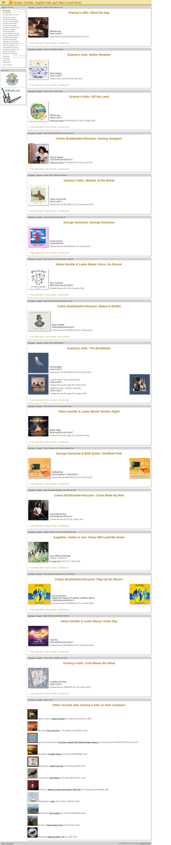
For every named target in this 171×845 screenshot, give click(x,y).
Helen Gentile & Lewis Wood (60, 285)
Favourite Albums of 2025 (11, 14)
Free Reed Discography (10, 23)
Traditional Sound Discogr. (11, 49)
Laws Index (6, 60)
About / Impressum (7, 843)
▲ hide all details (63, 43)
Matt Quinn (72, 474)
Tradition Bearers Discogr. (11, 47)
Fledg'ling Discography (10, 19)
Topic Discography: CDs (10, 45)
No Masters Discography (10, 37)
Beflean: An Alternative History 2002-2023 (64, 790)
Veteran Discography (9, 51)
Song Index (6, 56)
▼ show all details (51, 43)
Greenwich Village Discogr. (11, 27)
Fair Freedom (54, 813)
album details (39, 43)
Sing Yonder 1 (55, 778)
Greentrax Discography (10, 25)
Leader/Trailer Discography (11, 33)
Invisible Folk (55, 561)
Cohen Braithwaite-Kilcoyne (60, 159)
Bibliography (7, 62)
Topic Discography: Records (11, 43)
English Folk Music (7, 7)
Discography (6, 10)
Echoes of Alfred (58, 719)
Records (39, 7)
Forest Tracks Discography (11, 21)
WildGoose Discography (10, 53)
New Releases (7, 12)
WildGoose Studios (57, 121)
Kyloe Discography (8, 31)
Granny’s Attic (55, 33)
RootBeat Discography (9, 39)
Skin (53, 801)
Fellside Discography (9, 17)
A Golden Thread (54, 754)
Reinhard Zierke (145, 843)
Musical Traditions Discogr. (11, 35)
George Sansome (56, 243)
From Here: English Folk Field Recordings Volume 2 (78, 742)
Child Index (6, 58)
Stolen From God (56, 766)
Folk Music (31, 7)
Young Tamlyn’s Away (54, 825)
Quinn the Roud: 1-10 (55, 837)
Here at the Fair (53, 731)
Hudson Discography (9, 29)
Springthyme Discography (11, 41)
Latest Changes (7, 65)
